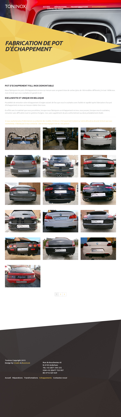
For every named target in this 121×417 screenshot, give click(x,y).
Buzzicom (26, 363)
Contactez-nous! (55, 9)
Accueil (46, 7)
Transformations (79, 7)
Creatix (17, 363)
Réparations (60, 7)
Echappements (99, 7)
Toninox (15, 6)
